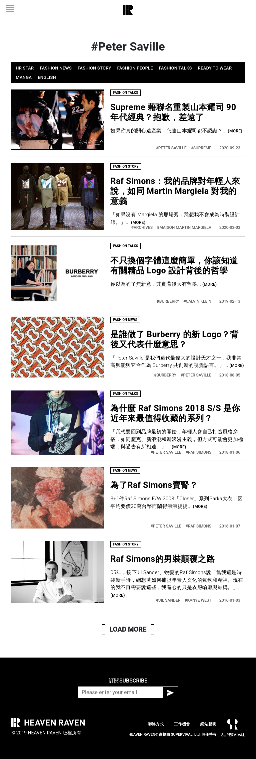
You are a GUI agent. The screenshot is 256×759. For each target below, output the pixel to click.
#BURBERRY (168, 301)
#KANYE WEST (198, 600)
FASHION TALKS (175, 68)
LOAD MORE (128, 629)
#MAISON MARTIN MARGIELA (184, 227)
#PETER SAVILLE (171, 148)
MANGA (24, 77)
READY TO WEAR (215, 68)
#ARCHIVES (142, 227)
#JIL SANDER (169, 600)
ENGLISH (47, 77)
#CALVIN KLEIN (197, 301)
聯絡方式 (156, 724)
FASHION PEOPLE (135, 68)
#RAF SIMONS (199, 452)
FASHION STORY (94, 68)
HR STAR (25, 68)
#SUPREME (201, 148)
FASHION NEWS (56, 68)
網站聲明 (208, 724)
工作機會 (182, 724)
